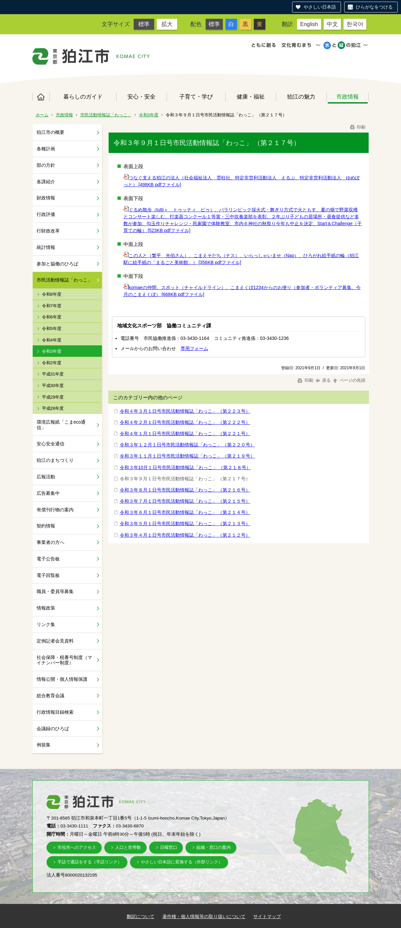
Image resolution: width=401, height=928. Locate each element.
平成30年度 (53, 385)
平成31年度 (53, 374)
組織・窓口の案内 (213, 847)
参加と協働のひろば (57, 263)
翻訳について (140, 916)
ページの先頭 (349, 380)
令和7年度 (51, 305)
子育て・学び (196, 97)
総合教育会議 (50, 695)
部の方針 (46, 165)
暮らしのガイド (83, 97)
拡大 (167, 24)
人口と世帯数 (128, 847)
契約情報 (46, 525)
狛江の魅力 (301, 97)
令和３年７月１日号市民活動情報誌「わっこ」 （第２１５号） (185, 501)
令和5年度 (51, 328)
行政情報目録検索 (55, 712)
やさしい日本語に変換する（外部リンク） (181, 861)
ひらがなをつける (374, 7)
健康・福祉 (251, 97)
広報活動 (46, 476)
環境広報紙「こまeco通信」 (61, 424)
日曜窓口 (168, 847)
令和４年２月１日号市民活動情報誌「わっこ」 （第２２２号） (185, 422)
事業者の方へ (50, 542)
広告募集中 (48, 493)
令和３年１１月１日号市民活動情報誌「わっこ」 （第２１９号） (187, 456)
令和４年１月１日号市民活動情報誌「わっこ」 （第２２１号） (185, 433)
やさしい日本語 (320, 7)
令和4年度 (51, 340)
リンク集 (46, 624)
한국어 (355, 24)
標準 (144, 24)
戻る (323, 380)
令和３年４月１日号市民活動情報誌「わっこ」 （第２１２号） (185, 535)
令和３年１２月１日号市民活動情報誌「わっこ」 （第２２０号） (187, 444)
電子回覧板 (48, 575)
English (309, 24)
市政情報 (347, 97)
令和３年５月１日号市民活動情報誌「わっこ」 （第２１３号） (185, 523)
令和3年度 (148, 114)
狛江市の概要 (50, 132)
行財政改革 (48, 230)
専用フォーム (194, 348)
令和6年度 (51, 316)
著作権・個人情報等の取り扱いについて (204, 916)
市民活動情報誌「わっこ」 (106, 114)
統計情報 (46, 247)
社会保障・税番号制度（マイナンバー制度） (64, 660)
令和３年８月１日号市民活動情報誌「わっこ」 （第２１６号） (185, 490)
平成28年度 (53, 408)
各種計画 (46, 148)
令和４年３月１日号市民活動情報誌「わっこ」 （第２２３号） (185, 411)
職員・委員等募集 (55, 591)
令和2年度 (51, 362)
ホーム (41, 97)
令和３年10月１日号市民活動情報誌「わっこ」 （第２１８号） (185, 467)
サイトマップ (267, 916)
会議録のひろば (53, 728)
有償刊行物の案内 (55, 509)
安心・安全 (141, 97)
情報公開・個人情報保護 (62, 679)
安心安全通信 (50, 443)
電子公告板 (48, 558)
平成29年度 (53, 397)
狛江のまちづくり (55, 460)
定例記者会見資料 (55, 641)
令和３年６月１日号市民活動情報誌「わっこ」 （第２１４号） (185, 512)
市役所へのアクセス (76, 847)
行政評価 (46, 214)
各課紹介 (46, 181)
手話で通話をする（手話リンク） (89, 861)
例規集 (43, 744)
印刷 (357, 127)
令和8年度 (51, 294)
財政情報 (46, 197)
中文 (332, 24)
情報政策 (46, 608)
